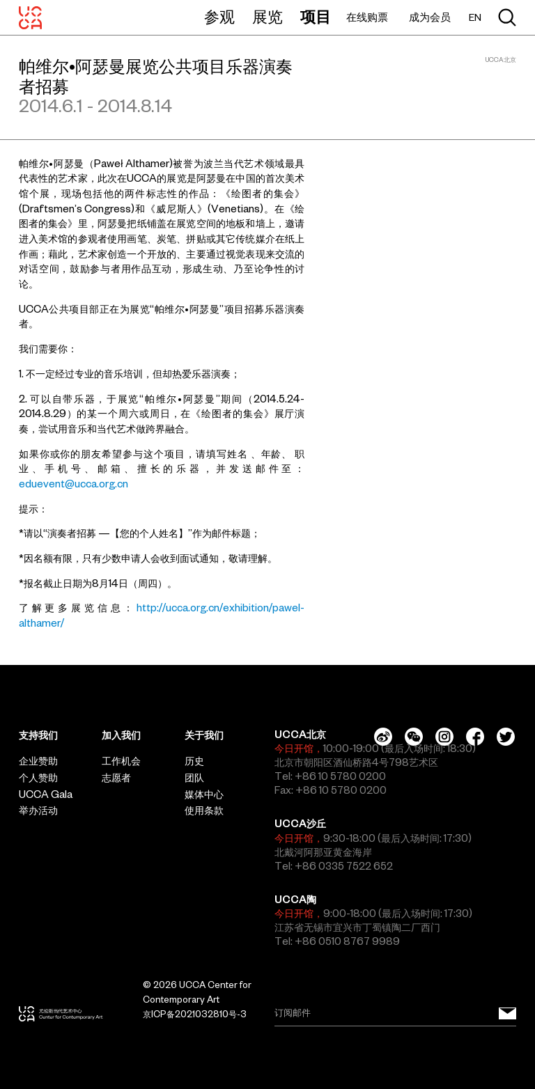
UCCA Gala (45, 794)
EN (475, 17)
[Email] (395, 1014)
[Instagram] (444, 736)
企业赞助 (38, 761)
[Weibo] (383, 736)
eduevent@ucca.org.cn (73, 484)
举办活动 (38, 810)
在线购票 (367, 17)
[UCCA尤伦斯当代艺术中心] (30, 17)
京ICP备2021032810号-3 (195, 1014)
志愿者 (116, 778)
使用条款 (204, 810)
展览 (267, 16)
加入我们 (121, 735)
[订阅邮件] (507, 1014)
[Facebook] (475, 736)
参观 (219, 16)
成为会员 (430, 17)
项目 (315, 16)
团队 (194, 778)
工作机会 (121, 761)
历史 (194, 761)
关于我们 (204, 735)
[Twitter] (505, 736)
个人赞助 (38, 778)
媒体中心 (204, 794)
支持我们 (38, 735)
